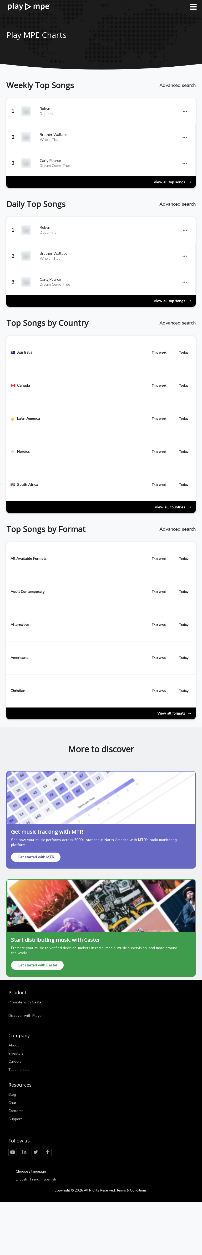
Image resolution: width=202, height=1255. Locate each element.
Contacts (15, 1110)
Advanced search (177, 85)
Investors (16, 1053)
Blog (12, 1094)
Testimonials (18, 1069)
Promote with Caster (25, 1002)
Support (15, 1118)
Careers (15, 1061)
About (13, 1045)
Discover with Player (25, 1015)
